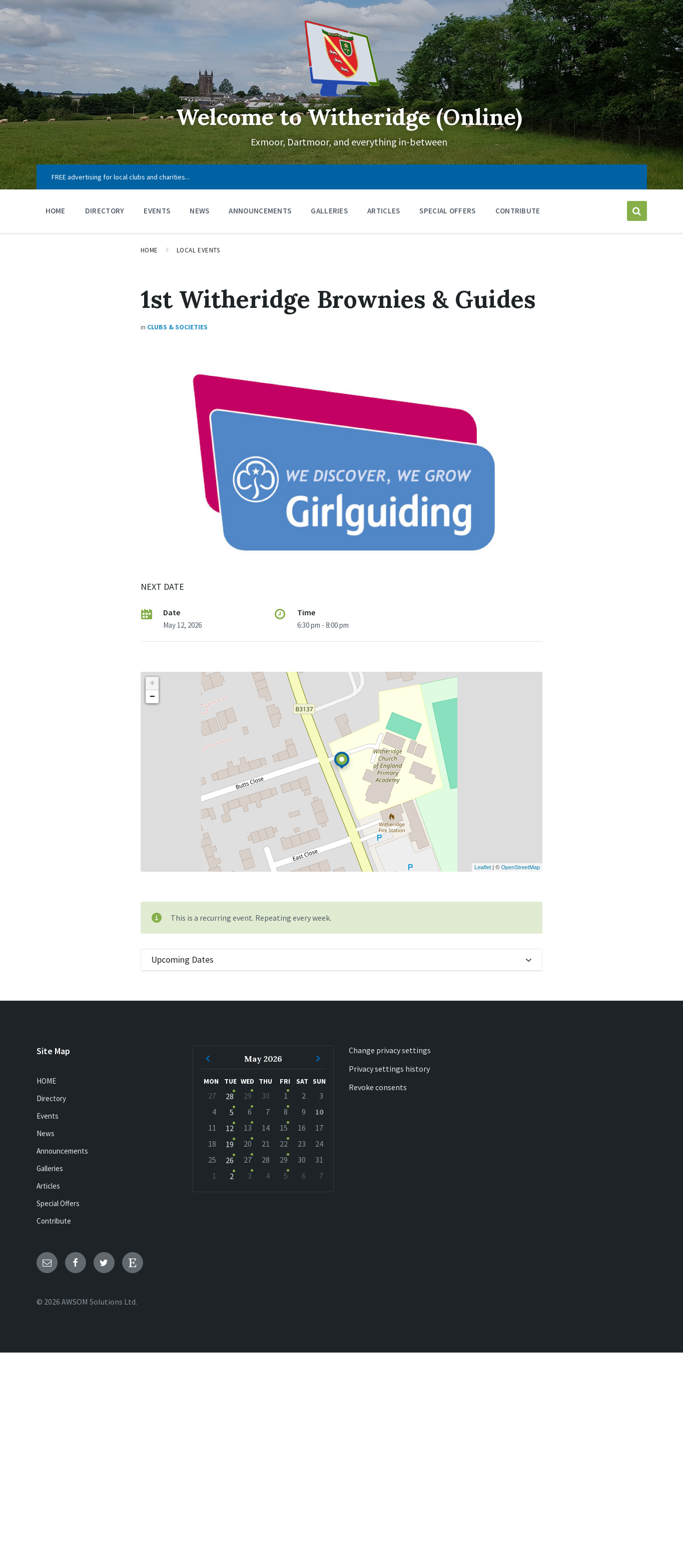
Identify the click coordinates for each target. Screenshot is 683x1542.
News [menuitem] (199, 210)
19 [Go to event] (230, 1144)
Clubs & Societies (177, 326)
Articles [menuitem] (383, 210)
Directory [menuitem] (105, 210)
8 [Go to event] (286, 1112)
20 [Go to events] (248, 1144)
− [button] (152, 697)
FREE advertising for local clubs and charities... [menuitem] (121, 176)
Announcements (62, 1151)
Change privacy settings (390, 1050)
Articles (48, 1186)
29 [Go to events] (248, 1096)
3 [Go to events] (250, 1176)
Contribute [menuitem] (517, 210)
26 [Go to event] (230, 1160)
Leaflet (482, 867)
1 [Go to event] (286, 1096)
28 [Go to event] (230, 1096)
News (46, 1133)
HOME (46, 1081)
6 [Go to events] (250, 1112)
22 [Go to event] (284, 1144)
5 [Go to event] (232, 1112)
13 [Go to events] (248, 1128)
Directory (51, 1098)
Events (48, 1116)
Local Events (198, 250)
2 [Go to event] (232, 1176)
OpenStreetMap (520, 867)
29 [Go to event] (284, 1160)
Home (149, 250)
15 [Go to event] (284, 1128)
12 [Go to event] (230, 1128)
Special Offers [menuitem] (447, 210)
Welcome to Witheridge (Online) (349, 116)
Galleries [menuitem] (329, 210)
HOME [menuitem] (56, 210)
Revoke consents (378, 1087)
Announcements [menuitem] (260, 210)
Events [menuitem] (157, 210)
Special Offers (58, 1203)
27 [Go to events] (248, 1160)
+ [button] (152, 683)
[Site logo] (341, 93)
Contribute (54, 1221)
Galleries (50, 1168)
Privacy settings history (389, 1069)
